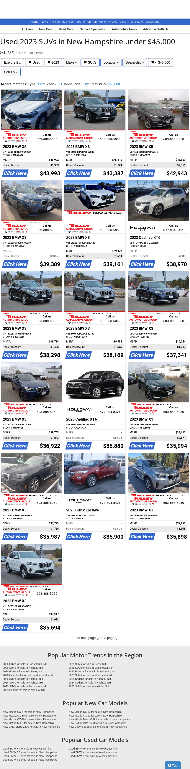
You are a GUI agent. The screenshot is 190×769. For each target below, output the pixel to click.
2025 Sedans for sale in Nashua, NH (90, 678)
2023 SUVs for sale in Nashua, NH (89, 686)
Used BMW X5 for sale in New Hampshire (93, 748)
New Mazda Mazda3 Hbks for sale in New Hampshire (99, 719)
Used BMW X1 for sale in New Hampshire (93, 752)
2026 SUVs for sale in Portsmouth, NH (25, 664)
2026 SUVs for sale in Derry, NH (87, 664)
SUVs (90, 62)
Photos (113, 21)
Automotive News (124, 29)
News (44, 21)
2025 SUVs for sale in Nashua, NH (23, 678)
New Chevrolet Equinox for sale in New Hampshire (98, 726)
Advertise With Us (155, 29)
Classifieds (152, 21)
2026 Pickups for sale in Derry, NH (22, 671)
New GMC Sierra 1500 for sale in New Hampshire (97, 723)
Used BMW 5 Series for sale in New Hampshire (30, 756)
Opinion (92, 21)
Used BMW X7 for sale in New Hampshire (93, 756)
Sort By (10, 72)
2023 (53, 62)
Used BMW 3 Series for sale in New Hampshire (30, 752)
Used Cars (66, 29)
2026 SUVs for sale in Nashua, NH (23, 667)
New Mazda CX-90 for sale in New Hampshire (95, 715)
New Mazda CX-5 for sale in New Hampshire (28, 711)
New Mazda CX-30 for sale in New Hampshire (29, 715)
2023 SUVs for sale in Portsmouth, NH (25, 686)
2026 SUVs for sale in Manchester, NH (91, 667)
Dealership (135, 62)
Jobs (123, 21)
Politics (55, 21)
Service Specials (93, 29)
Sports (81, 21)
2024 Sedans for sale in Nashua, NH (90, 682)
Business (68, 21)
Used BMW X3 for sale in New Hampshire (27, 748)
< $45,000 (160, 62)
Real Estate (136, 21)
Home (34, 21)
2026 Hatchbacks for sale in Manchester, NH (28, 675)
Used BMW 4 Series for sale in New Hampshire (30, 759)
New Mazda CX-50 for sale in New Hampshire (95, 711)
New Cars (46, 29)
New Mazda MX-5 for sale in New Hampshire (29, 723)
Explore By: (12, 62)
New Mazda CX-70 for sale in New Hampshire (29, 719)
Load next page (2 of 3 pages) (95, 638)
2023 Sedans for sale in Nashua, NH (24, 690)
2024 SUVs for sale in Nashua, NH (23, 682)
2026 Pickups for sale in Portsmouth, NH (92, 671)
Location (111, 62)
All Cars (27, 29)
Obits (103, 21)
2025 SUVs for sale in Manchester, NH (91, 675)
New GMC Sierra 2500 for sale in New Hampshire (31, 726)
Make (71, 62)
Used (34, 62)
